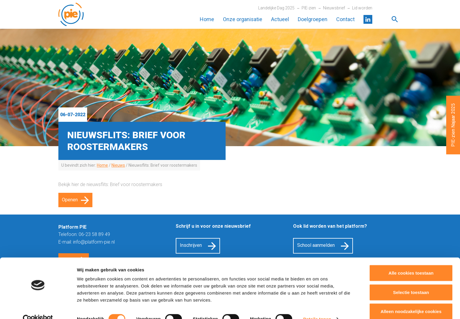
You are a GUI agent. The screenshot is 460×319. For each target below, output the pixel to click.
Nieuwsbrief (334, 8)
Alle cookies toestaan (410, 261)
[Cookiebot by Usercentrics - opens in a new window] (38, 307)
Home (207, 19)
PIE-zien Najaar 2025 (453, 125)
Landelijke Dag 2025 (276, 8)
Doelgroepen (312, 19)
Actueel (280, 19)
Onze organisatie (242, 19)
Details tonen (317, 307)
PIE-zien (309, 8)
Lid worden (362, 8)
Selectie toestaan (411, 280)
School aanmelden (316, 245)
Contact (345, 19)
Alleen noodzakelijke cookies (411, 299)
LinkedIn (367, 19)
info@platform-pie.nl (94, 242)
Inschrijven (191, 245)
